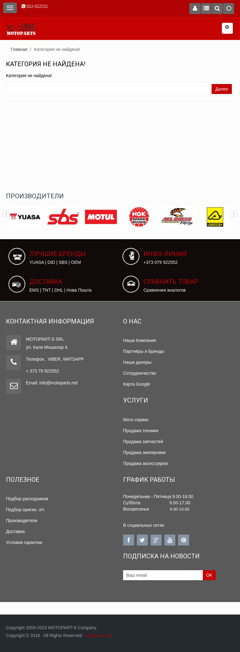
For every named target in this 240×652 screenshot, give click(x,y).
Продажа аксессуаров (145, 463)
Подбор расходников (27, 498)
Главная (19, 49)
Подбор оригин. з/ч (25, 509)
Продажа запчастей (143, 441)
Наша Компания (139, 340)
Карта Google (136, 384)
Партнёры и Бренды (143, 351)
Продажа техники (140, 430)
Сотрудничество (139, 373)
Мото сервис (136, 419)
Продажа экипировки (144, 452)
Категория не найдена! (57, 49)
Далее (221, 88)
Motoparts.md (99, 635)
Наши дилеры (137, 362)
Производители (21, 520)
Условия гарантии (24, 542)
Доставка (15, 531)
